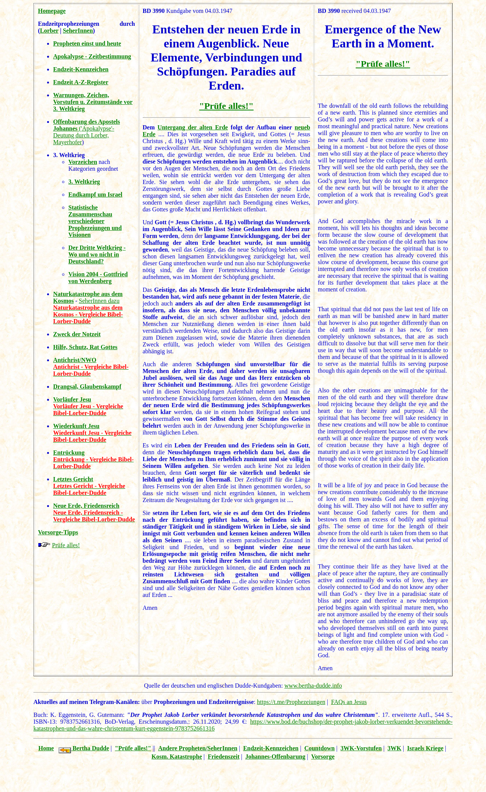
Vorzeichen (82, 162)
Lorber (49, 30)
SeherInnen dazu (99, 301)
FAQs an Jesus (349, 702)
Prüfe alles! (66, 545)
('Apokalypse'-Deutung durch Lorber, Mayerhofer (86, 131)
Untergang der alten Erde (193, 127)
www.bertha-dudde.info (313, 685)
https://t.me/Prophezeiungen (291, 702)
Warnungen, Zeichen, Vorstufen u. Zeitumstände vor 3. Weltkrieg (93, 102)
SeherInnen (78, 30)
